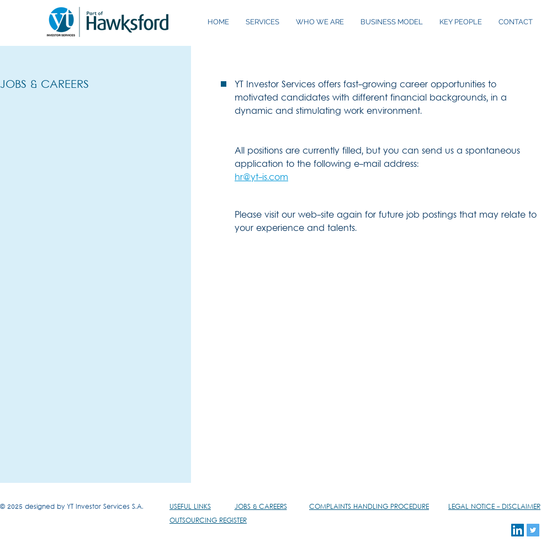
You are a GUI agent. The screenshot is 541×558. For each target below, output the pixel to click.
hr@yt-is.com (261, 178)
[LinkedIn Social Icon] (517, 530)
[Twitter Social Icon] (533, 530)
